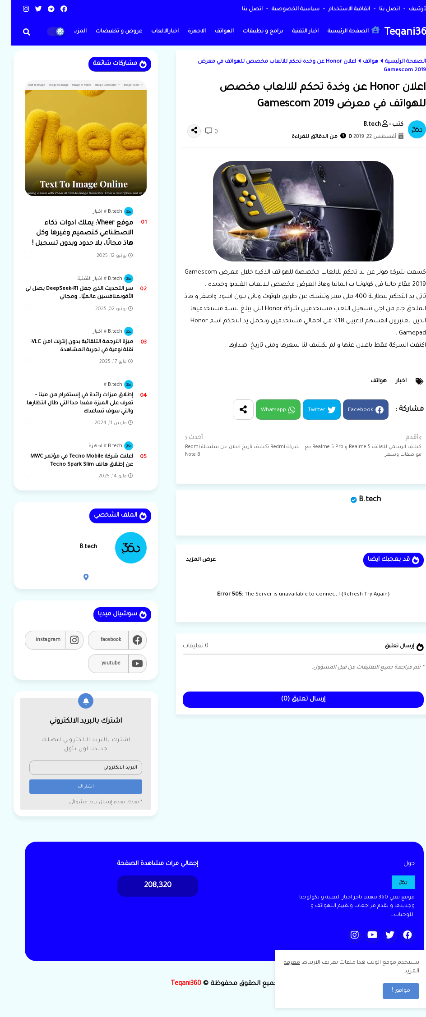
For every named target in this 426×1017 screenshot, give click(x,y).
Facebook (349, 411)
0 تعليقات (184, 646)
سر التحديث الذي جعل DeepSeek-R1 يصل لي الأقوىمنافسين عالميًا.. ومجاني (68, 293)
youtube (99, 663)
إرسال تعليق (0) (292, 699)
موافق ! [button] (389, 991)
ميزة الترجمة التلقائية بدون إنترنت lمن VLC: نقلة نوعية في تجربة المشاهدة (70, 346)
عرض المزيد (189, 560)
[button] (15, 32)
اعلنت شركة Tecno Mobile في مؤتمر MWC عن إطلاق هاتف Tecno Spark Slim (70, 461)
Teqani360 (397, 33)
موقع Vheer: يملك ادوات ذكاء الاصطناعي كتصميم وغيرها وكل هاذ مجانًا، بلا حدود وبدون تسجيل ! (71, 233)
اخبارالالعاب (153, 32)
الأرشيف (406, 10)
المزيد (67, 32)
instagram (36, 640)
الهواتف (213, 32)
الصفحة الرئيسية (342, 30)
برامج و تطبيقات (252, 32)
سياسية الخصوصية (283, 10)
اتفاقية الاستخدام (337, 10)
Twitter (305, 411)
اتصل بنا (377, 10)
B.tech (358, 500)
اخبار (389, 381)
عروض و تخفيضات (107, 32)
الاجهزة (185, 32)
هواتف (359, 62)
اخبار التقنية (294, 32)
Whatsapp (262, 411)
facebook (99, 640)
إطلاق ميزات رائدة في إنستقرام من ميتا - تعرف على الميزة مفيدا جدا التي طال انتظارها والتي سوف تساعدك (68, 404)
